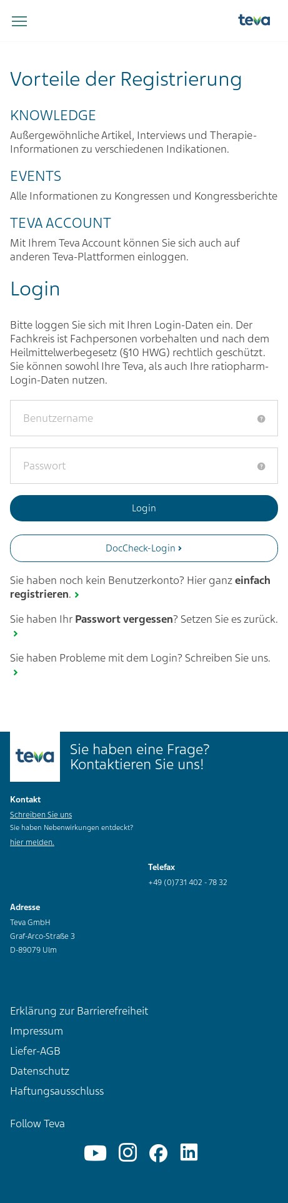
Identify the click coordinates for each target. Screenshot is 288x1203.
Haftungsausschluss (57, 1091)
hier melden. (32, 842)
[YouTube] (95, 1153)
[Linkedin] (189, 1153)
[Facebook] (158, 1153)
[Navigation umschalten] (19, 21)
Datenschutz (39, 1071)
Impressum (36, 1031)
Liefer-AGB (35, 1051)
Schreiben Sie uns (41, 815)
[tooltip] (261, 419)
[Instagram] (127, 1153)
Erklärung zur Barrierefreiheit (79, 1011)
